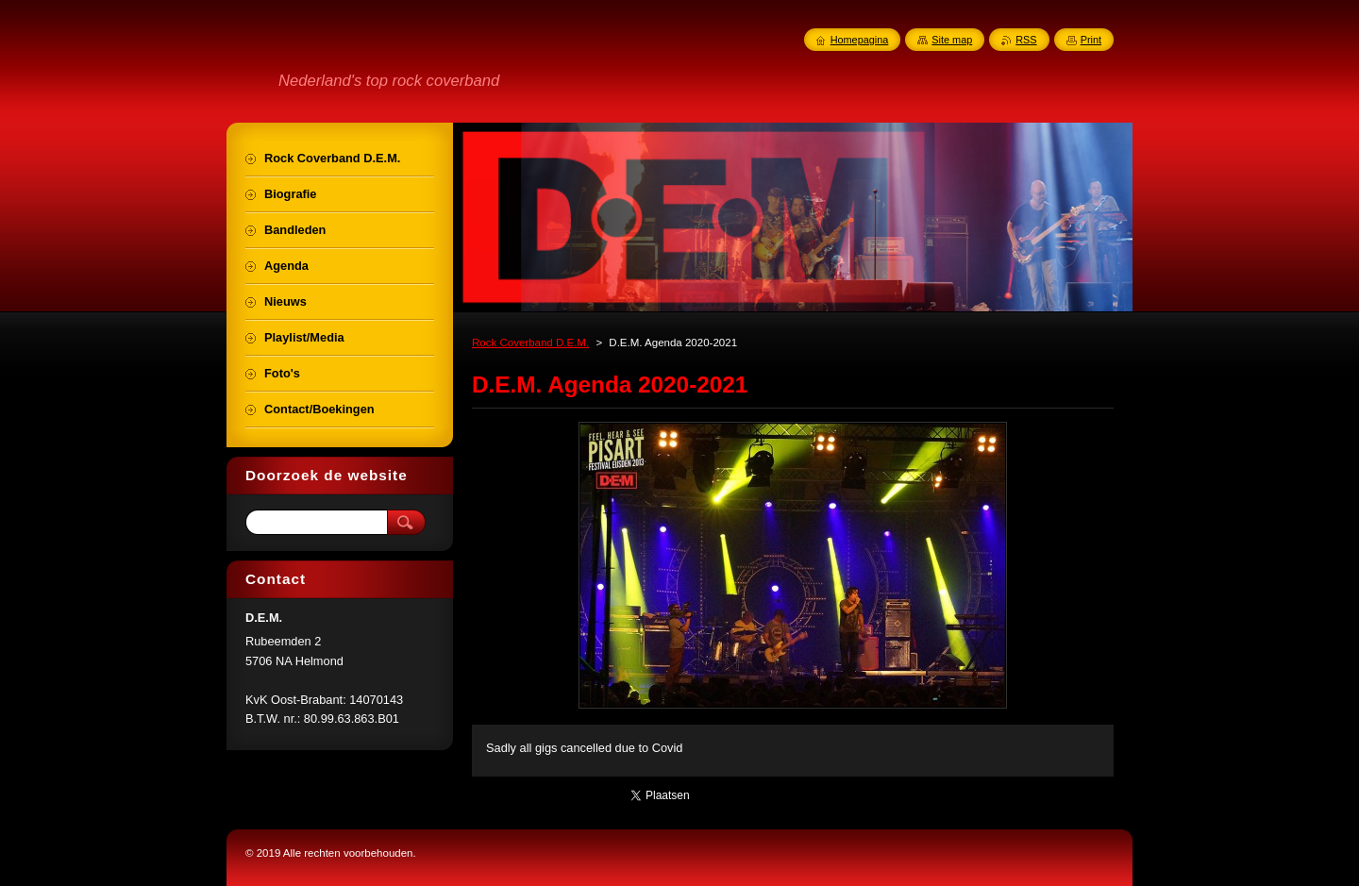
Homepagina (859, 39)
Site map (951, 39)
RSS (1025, 39)
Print (1091, 39)
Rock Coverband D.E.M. (530, 342)
